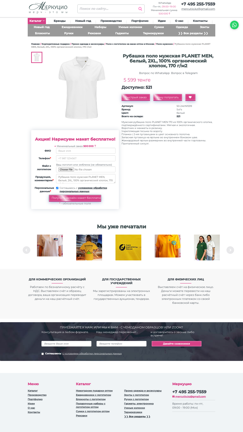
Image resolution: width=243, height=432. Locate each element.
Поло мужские (164, 44)
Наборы (100, 27)
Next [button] (230, 250)
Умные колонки (130, 27)
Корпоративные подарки (56, 44)
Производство (111, 21)
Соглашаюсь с (83, 189)
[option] (50, 250)
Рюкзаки (94, 33)
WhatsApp (164, 2)
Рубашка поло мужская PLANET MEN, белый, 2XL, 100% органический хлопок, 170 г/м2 (85, 178)
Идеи (162, 21)
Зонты (204, 27)
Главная (35, 44)
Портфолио (139, 21)
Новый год (83, 21)
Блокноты (42, 33)
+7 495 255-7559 (198, 4)
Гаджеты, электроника (139, 403)
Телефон (45, 158)
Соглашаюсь (81, 354)
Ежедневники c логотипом (93, 395)
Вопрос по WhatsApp (154, 73)
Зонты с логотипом (136, 395)
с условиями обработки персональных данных (92, 353)
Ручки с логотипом (136, 399)
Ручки (68, 33)
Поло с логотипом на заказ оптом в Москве (130, 44)
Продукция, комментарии (44, 178)
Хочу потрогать (168, 97)
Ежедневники (72, 27)
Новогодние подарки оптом (94, 390)
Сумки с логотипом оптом (92, 411)
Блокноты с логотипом (90, 399)
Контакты (200, 21)
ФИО (48, 150)
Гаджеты (122, 33)
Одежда (182, 27)
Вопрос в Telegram (184, 73)
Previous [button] (26, 250)
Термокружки (153, 33)
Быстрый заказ (136, 97)
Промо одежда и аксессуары (88, 44)
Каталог (37, 21)
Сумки (159, 27)
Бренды (60, 21)
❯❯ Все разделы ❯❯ (193, 33)
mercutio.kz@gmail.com (198, 8)
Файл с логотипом (44, 167)
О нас (179, 21)
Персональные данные (44, 189)
